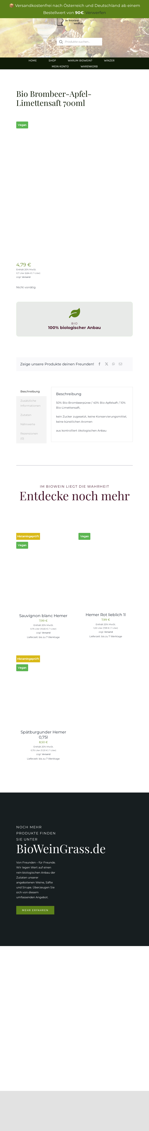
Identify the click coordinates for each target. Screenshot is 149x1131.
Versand (26, 277)
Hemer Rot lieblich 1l (106, 614)
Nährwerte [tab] (27, 424)
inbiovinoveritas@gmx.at (57, 1064)
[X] (106, 364)
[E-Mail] (120, 364)
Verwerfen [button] (95, 12)
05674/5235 (47, 1051)
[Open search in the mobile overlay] (79, 42)
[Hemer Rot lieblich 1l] (105, 533)
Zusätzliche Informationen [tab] (30, 403)
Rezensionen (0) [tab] (29, 436)
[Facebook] (99, 364)
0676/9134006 (54, 1043)
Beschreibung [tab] (30, 391)
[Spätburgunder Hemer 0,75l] (43, 656)
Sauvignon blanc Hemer (43, 615)
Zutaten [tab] (25, 415)
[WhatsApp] (113, 364)
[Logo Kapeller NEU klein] (74, 965)
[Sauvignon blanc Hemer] (43, 533)
